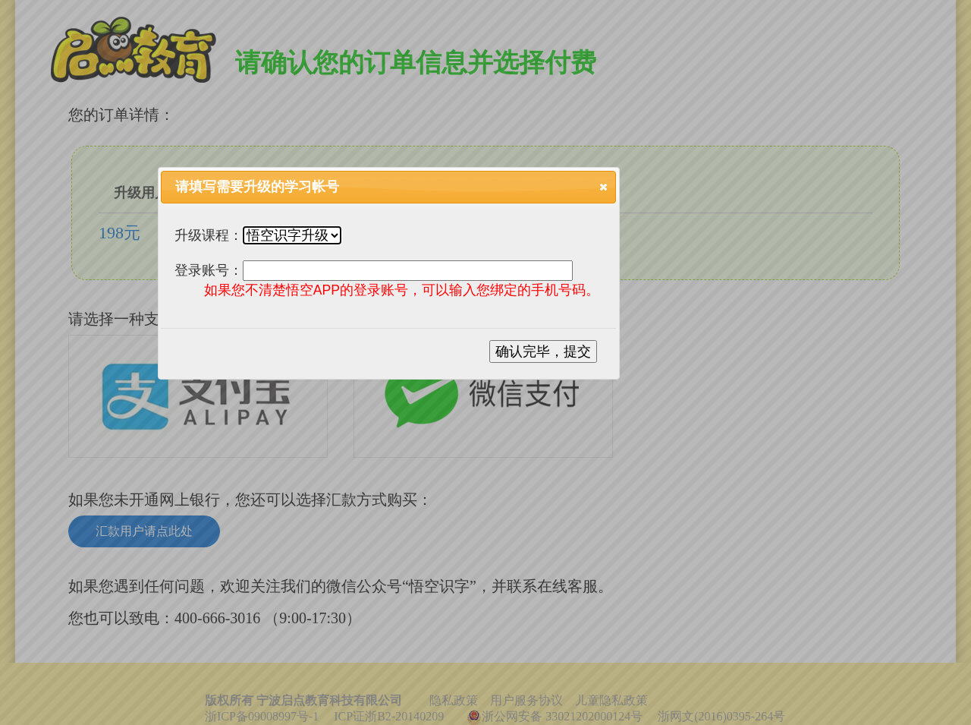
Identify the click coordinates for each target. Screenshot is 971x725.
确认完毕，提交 (543, 351)
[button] (603, 186)
